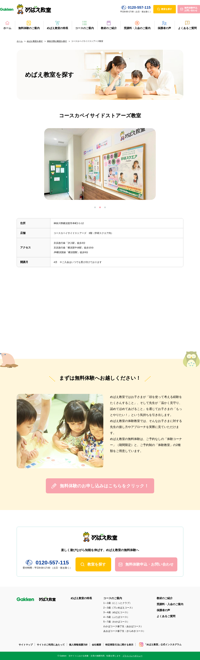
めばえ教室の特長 (57, 28)
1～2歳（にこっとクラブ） (117, 603)
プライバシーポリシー (132, 656)
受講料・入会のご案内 (137, 28)
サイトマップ (26, 644)
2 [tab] (100, 207)
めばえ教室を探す (35, 41)
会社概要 (96, 644)
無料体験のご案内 (29, 28)
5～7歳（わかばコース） (116, 621)
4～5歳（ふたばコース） (116, 617)
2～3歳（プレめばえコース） (118, 607)
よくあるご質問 (187, 28)
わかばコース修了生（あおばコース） (123, 626)
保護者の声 (164, 28)
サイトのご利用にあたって (51, 644)
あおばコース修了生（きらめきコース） (124, 631)
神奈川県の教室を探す (57, 41)
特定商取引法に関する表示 (119, 644)
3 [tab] (105, 207)
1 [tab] (95, 207)
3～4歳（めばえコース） (116, 612)
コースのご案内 (84, 28)
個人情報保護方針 (78, 644)
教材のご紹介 (109, 28)
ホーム (7, 28)
